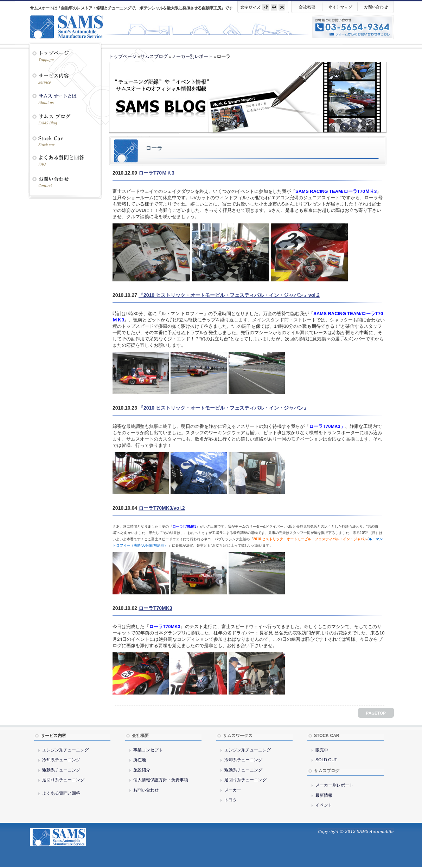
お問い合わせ (146, 790)
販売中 (321, 750)
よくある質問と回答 (61, 793)
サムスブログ (154, 56)
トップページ (122, 56)
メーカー (232, 790)
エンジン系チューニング (65, 750)
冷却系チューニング (61, 759)
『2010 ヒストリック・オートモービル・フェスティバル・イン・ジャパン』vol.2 (229, 295)
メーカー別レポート (192, 56)
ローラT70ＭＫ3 (156, 173)
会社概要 (140, 735)
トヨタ (230, 799)
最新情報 (323, 795)
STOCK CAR (326, 735)
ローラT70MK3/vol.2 (162, 508)
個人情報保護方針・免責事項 (160, 779)
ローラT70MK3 (155, 608)
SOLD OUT (326, 759)
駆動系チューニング (61, 770)
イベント (323, 805)
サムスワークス (237, 735)
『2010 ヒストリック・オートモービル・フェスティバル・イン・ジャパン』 (223, 408)
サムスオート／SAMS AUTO (72, 26)
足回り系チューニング (63, 779)
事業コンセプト (148, 750)
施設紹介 (141, 770)
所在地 (139, 759)
